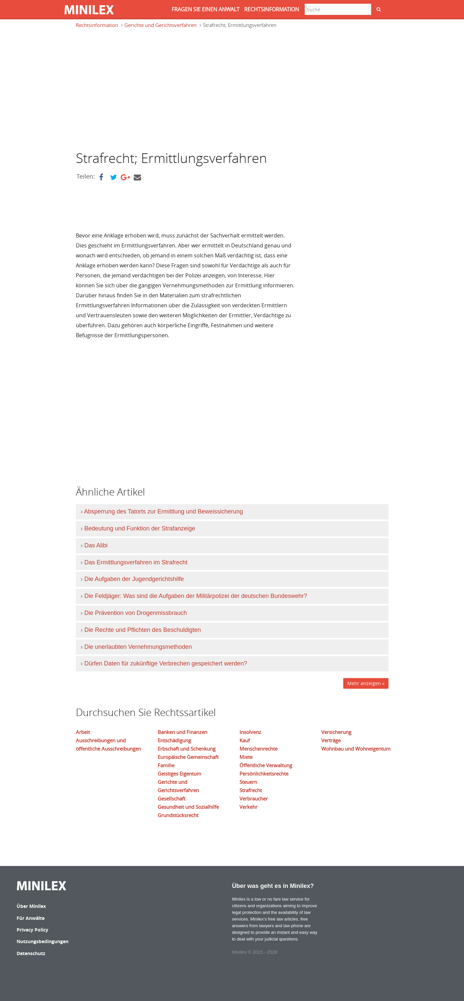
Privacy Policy (32, 930)
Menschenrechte (258, 748)
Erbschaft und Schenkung (187, 748)
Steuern (248, 782)
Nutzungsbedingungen (43, 941)
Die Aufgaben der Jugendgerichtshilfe (134, 579)
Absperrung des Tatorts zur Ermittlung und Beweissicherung (163, 511)
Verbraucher (253, 798)
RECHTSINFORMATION (271, 9)
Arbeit (83, 732)
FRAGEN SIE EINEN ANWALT (205, 9)
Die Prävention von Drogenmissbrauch (135, 613)
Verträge (331, 740)
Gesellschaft (171, 798)
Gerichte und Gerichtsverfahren (160, 25)
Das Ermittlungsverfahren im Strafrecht (136, 562)
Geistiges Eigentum (179, 773)
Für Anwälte (31, 918)
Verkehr (248, 806)
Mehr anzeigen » (366, 683)
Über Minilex (31, 906)
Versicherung (336, 732)
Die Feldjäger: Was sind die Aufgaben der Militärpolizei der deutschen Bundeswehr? (195, 596)
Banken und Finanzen (182, 732)
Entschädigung (174, 740)
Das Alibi (96, 545)
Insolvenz (250, 732)
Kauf (244, 740)
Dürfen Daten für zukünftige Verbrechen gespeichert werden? (165, 663)
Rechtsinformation (97, 25)
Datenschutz (31, 953)
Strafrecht (250, 790)
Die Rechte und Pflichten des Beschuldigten (142, 630)
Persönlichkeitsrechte (263, 773)
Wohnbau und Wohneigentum (355, 748)
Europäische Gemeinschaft (188, 757)
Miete (245, 757)
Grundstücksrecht (178, 815)
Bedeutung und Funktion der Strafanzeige (139, 528)
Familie (166, 765)
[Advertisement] (132, 88)
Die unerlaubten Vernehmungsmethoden (138, 647)
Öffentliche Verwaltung (265, 765)
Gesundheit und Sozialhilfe (188, 806)
